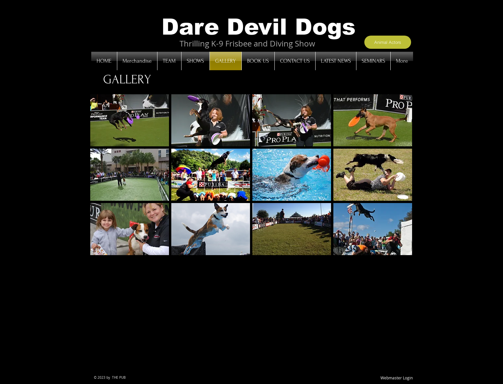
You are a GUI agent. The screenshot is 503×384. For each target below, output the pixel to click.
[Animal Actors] (387, 42)
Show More (251, 260)
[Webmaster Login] (396, 378)
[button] (129, 120)
